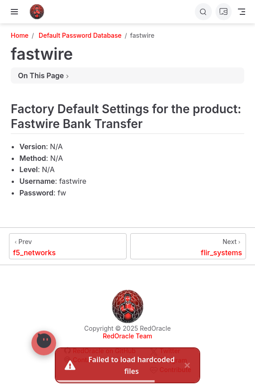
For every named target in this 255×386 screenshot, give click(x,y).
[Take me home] (40, 12)
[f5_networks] (68, 246)
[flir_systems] (188, 246)
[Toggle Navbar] (241, 12)
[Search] (203, 11)
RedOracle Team (127, 336)
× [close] (187, 365)
